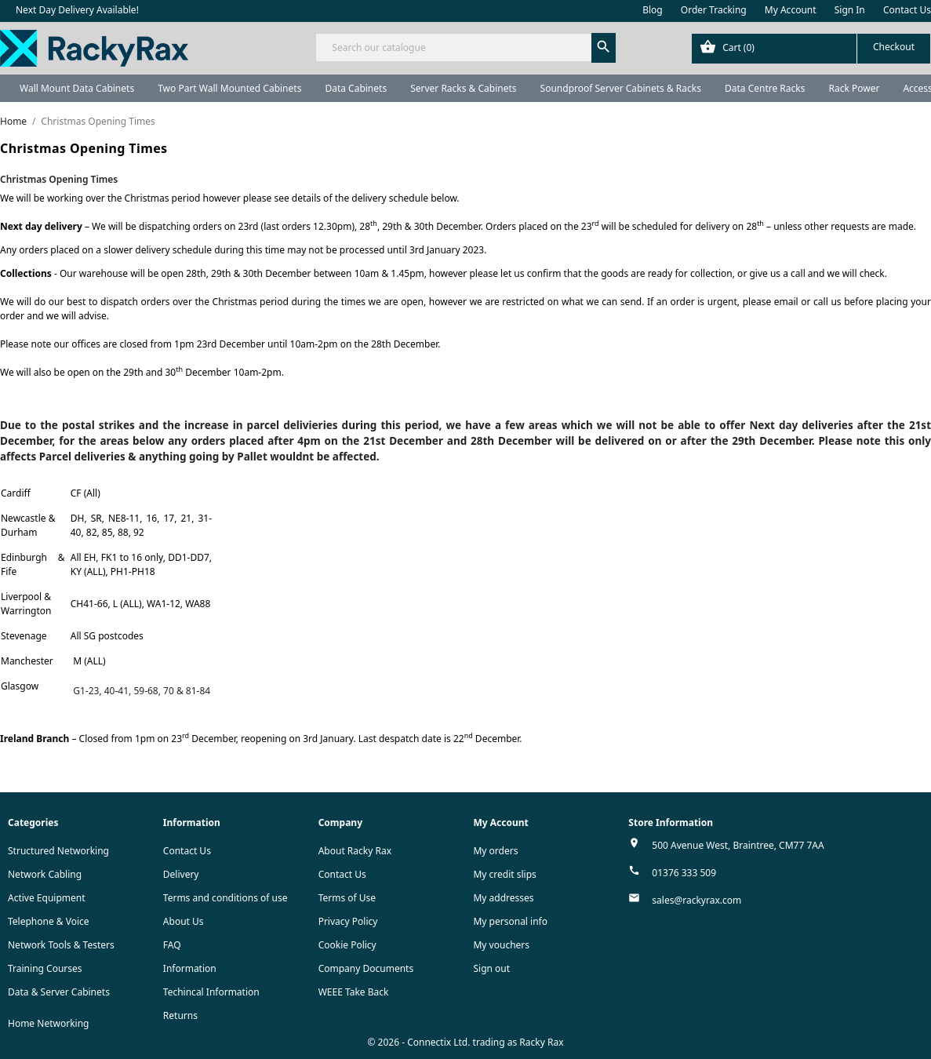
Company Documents (366, 968)
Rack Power (853, 88)
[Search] (465, 47)
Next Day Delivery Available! (77, 10)
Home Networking (48, 1023)
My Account (790, 10)
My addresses (503, 897)
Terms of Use (347, 897)
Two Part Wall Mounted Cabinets (229, 88)
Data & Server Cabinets (59, 992)
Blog (652, 10)
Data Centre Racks (765, 88)
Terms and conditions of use (225, 897)
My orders (495, 850)
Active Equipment (46, 897)
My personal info (510, 921)
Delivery (181, 874)
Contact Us (907, 10)
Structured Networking (58, 850)
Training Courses (45, 968)
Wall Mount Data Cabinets (77, 88)
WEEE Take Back (353, 992)
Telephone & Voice (48, 921)
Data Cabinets (356, 88)
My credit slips (504, 874)
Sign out (491, 968)
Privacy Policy (348, 921)
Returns (180, 1015)
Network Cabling (45, 874)
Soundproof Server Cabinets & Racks (620, 88)
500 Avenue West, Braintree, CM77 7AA (738, 845)
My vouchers (501, 945)
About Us (183, 921)
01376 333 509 (684, 872)
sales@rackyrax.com (696, 900)
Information (189, 968)
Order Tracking (714, 10)
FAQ (172, 945)
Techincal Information (211, 992)
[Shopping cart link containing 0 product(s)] (811, 48)
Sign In (850, 10)
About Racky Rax (354, 850)
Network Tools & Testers (61, 945)
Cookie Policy (347, 945)
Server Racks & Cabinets (463, 88)
